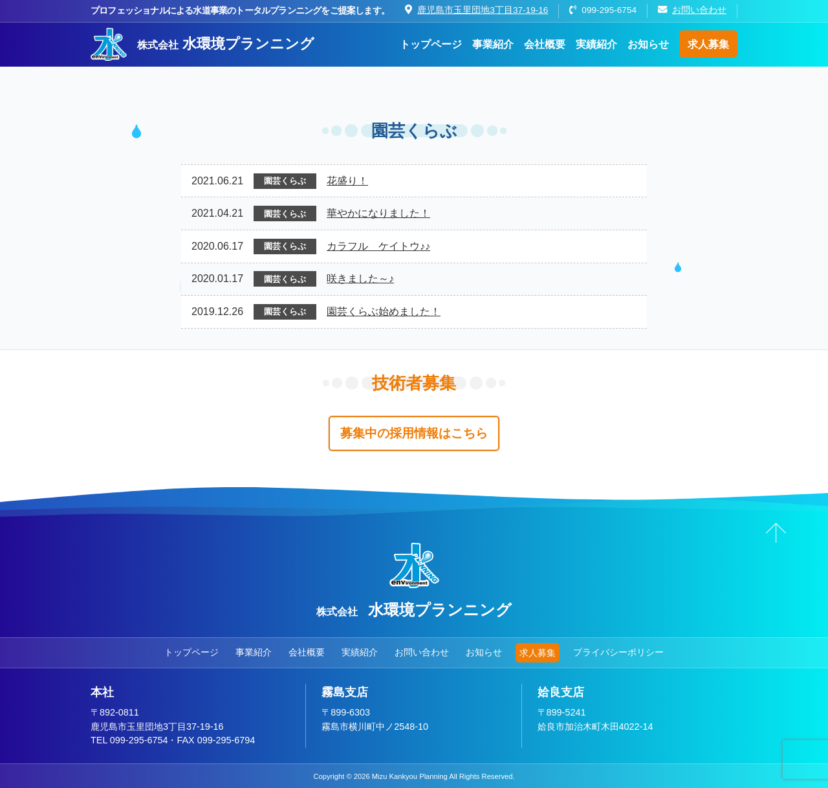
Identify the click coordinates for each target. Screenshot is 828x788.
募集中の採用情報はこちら (414, 433)
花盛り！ (347, 180)
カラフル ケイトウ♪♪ (378, 246)
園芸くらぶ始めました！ (384, 311)
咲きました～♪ (360, 278)
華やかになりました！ (378, 213)
